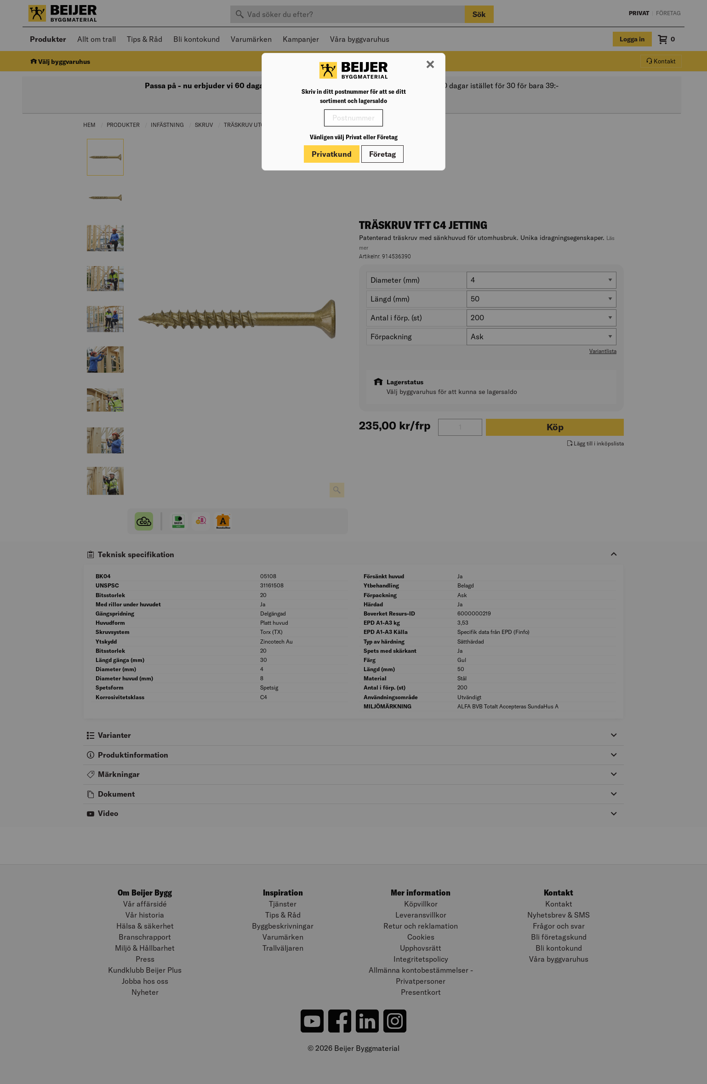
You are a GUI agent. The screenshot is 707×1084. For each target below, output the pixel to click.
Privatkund (332, 154)
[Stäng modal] (430, 65)
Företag (382, 154)
